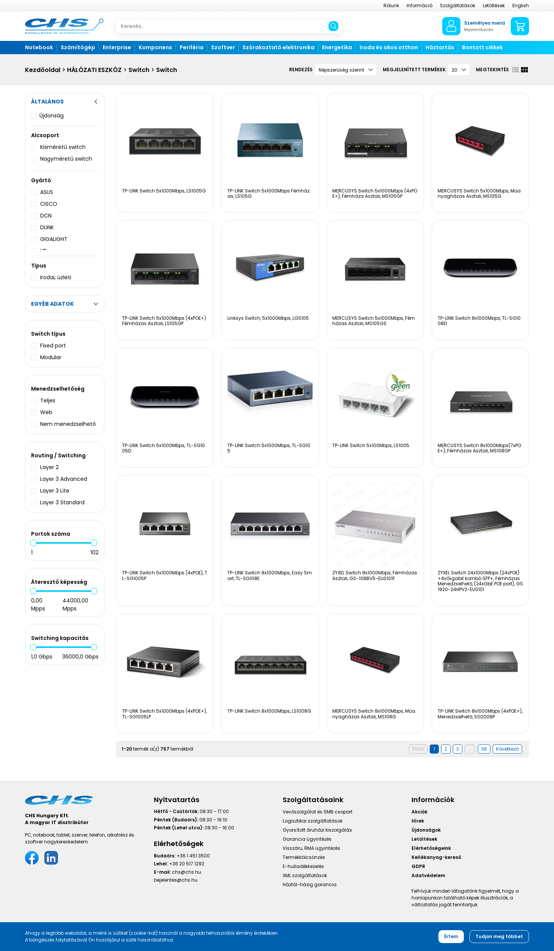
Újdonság (51, 115)
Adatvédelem (428, 875)
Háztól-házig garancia (309, 884)
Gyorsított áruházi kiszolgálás (317, 830)
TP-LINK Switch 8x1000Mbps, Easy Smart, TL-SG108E (269, 575)
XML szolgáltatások (305, 875)
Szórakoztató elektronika (279, 47)
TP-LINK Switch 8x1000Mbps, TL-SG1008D (479, 321)
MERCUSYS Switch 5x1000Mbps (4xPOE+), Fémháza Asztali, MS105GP (374, 193)
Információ (419, 5)
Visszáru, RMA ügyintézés (311, 848)
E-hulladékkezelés (303, 866)
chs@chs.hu (186, 872)
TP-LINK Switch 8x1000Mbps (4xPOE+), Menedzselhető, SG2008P (480, 714)
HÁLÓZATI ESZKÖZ (94, 70)
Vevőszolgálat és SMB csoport (317, 812)
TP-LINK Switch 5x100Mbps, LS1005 (370, 445)
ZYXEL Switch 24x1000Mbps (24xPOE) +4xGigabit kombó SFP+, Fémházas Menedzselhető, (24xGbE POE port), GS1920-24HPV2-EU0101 (480, 580)
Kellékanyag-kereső (436, 857)
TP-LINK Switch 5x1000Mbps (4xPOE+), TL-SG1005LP (164, 714)
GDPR (418, 866)
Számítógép (78, 47)
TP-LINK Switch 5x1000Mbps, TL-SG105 (268, 448)
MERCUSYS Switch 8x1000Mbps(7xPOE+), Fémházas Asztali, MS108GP (479, 448)
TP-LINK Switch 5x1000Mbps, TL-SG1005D (163, 448)
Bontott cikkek (482, 47)
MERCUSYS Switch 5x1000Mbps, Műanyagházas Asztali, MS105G (479, 193)
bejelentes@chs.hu (175, 880)
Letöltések (494, 5)
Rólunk (391, 5)
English (520, 5)
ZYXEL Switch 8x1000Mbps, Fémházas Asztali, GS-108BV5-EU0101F (374, 575)
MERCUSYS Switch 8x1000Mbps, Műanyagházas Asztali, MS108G (373, 714)
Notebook (39, 47)
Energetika (337, 47)
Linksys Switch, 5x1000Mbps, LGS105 (268, 318)
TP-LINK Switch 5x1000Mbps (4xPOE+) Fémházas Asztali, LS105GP (164, 321)
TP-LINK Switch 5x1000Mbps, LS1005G (164, 191)
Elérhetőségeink (431, 848)
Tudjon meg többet (499, 936)
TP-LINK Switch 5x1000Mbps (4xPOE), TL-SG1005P (164, 575)
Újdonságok (426, 830)
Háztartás (440, 47)
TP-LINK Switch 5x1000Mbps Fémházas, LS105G (268, 193)
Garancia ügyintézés (307, 839)
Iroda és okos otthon (389, 47)
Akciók (419, 812)
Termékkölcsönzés (304, 857)
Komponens (155, 47)
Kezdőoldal (42, 70)
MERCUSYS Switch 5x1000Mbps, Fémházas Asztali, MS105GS (373, 321)
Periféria (191, 47)
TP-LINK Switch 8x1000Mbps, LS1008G (269, 711)
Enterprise (117, 47)
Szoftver (223, 47)
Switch (138, 70)
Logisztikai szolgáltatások (313, 821)
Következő (507, 749)
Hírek (418, 821)
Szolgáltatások (457, 5)
